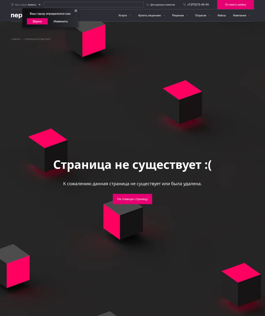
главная (15, 39)
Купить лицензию (149, 15)
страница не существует (37, 39)
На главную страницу (132, 199)
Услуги (123, 15)
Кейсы (222, 15)
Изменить (61, 21)
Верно (37, 21)
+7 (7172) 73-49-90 (198, 4)
